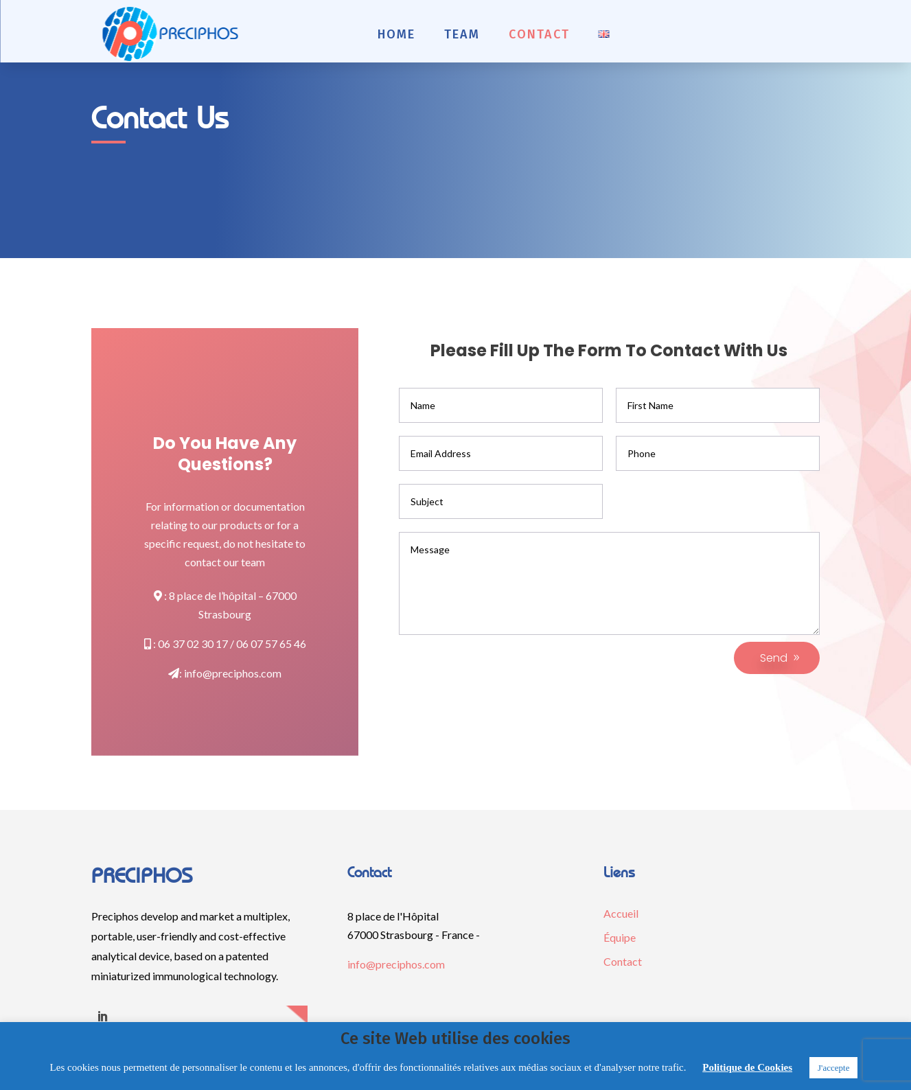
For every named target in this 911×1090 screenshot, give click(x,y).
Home (396, 34)
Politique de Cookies (747, 1067)
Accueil (620, 913)
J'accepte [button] (833, 1068)
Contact (539, 34)
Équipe (619, 937)
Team (462, 34)
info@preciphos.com (232, 673)
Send (773, 658)
